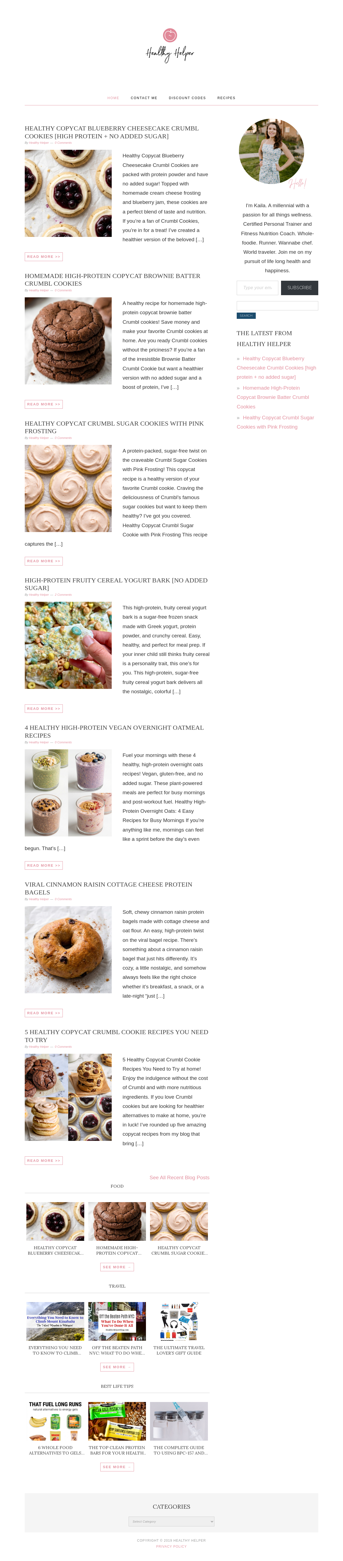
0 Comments (63, 142)
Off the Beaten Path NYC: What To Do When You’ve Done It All (117, 1350)
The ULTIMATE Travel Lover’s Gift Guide (179, 1350)
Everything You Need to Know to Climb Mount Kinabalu (55, 1350)
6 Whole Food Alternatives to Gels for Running (55, 1450)
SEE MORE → (117, 1267)
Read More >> (43, 257)
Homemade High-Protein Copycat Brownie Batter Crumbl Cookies (117, 1250)
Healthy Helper (171, 63)
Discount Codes (187, 98)
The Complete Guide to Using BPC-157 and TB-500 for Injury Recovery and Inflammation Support (179, 1450)
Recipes (226, 98)
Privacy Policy (171, 1546)
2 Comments (63, 594)
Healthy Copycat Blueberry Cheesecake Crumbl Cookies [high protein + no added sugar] (55, 1250)
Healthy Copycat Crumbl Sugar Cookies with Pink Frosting (179, 1250)
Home (113, 98)
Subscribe (300, 287)
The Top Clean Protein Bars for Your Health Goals (117, 1450)
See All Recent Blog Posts (179, 1177)
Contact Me (144, 98)
